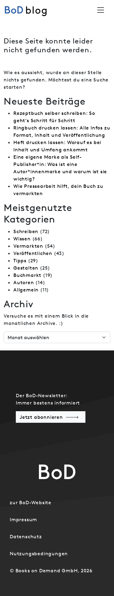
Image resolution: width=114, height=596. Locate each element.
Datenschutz (26, 536)
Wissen (22, 239)
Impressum (23, 519)
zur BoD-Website (30, 502)
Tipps (19, 260)
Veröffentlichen (32, 253)
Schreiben (25, 231)
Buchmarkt (27, 275)
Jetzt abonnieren (41, 417)
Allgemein (26, 290)
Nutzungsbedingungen (39, 553)
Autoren (23, 282)
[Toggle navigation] (100, 10)
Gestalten (25, 268)
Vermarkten (28, 246)
